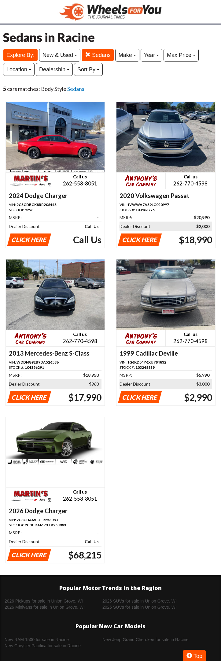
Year (151, 55)
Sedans (98, 55)
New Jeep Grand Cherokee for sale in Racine (145, 639)
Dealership (54, 69)
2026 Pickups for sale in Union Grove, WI (44, 601)
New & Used (59, 55)
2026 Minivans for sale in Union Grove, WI (45, 607)
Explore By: (20, 55)
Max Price (181, 55)
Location (18, 69)
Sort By (88, 69)
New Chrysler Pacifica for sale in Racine (43, 645)
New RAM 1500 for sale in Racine (37, 639)
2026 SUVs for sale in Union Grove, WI (139, 601)
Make (127, 55)
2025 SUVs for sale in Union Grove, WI (139, 607)
